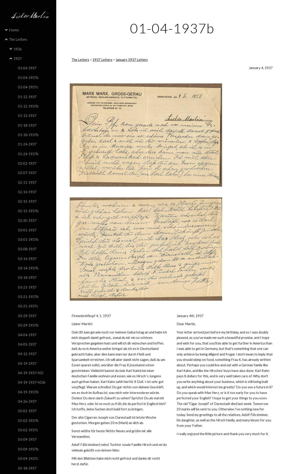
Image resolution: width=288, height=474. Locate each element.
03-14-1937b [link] (28, 268)
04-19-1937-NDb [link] (31, 382)
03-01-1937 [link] (27, 230)
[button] (282, 6)
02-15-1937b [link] (28, 211)
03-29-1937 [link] (27, 315)
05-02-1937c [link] (28, 430)
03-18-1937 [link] (27, 277)
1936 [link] (18, 49)
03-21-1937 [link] (27, 287)
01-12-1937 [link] (27, 96)
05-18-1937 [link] (27, 468)
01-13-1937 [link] (27, 115)
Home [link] (14, 30)
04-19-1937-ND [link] (30, 373)
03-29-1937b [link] (28, 325)
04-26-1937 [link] (27, 401)
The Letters (80, 60)
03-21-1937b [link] (28, 296)
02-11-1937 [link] (27, 182)
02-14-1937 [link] (27, 192)
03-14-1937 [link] (27, 258)
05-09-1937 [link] (27, 439)
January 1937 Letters (132, 60)
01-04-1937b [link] (28, 77)
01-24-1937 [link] (27, 144)
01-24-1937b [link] (28, 154)
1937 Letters (102, 60)
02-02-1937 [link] (27, 163)
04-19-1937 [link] (27, 363)
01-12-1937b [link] (28, 106)
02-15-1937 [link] (27, 201)
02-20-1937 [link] (27, 220)
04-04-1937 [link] (27, 335)
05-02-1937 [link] (27, 411)
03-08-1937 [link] (27, 249)
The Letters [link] (18, 39)
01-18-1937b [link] (28, 134)
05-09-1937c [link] (28, 458)
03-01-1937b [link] (28, 239)
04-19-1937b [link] (28, 392)
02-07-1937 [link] (27, 172)
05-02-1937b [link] (28, 420)
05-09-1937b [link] (28, 449)
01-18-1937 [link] (27, 125)
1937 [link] (18, 58)
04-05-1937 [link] (27, 344)
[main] (172, 28)
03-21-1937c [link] (28, 306)
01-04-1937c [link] (28, 87)
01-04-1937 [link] (27, 68)
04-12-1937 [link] (27, 353)
